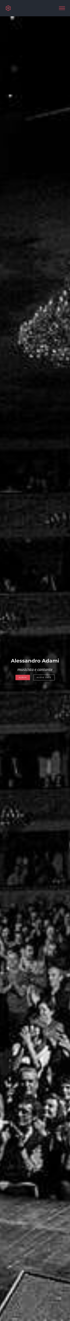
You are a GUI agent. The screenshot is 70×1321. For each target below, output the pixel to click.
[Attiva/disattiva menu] (62, 8)
